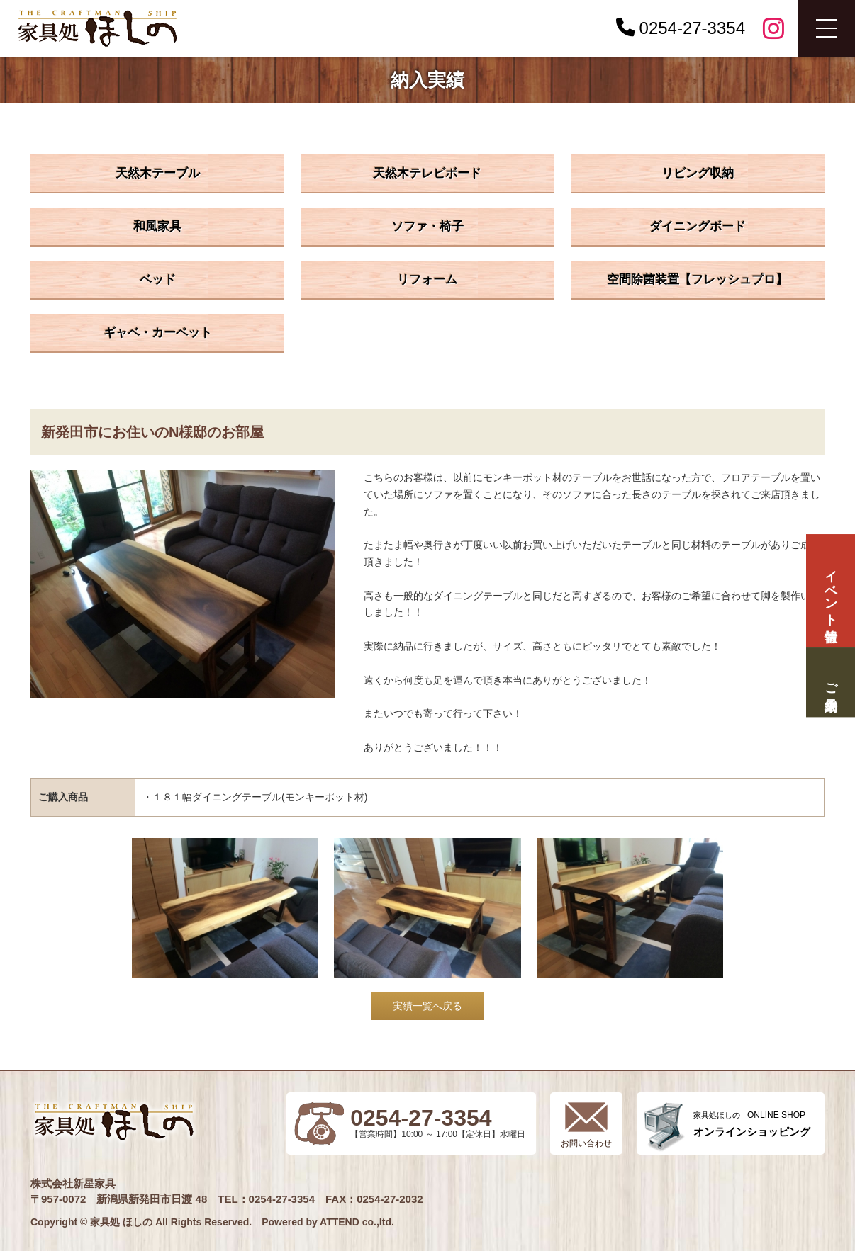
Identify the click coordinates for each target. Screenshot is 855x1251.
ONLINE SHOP (751, 1124)
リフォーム (427, 279)
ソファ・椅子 (427, 226)
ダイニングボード (697, 226)
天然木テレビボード (427, 173)
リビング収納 (697, 173)
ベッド (158, 279)
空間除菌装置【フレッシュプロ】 (697, 279)
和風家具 (157, 226)
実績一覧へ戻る (427, 1006)
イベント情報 (830, 591)
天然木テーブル (158, 173)
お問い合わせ (586, 1143)
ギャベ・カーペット (158, 332)
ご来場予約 (830, 681)
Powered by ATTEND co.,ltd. (328, 1222)
